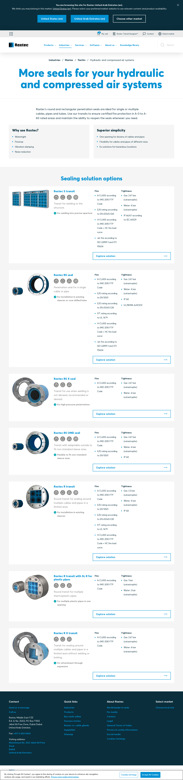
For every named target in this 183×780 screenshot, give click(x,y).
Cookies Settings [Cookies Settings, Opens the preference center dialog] (129, 775)
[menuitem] (50, 46)
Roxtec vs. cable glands (76, 725)
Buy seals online (72, 716)
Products (69, 712)
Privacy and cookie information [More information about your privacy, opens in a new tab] (65, 777)
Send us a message (19, 707)
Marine (69, 60)
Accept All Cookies (150, 775)
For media (112, 712)
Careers (111, 716)
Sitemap (68, 734)
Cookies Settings (116, 738)
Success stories (72, 720)
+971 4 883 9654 (22, 733)
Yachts (81, 60)
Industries (54, 60)
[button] (102, 34)
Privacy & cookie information (122, 729)
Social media (114, 734)
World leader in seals (118, 707)
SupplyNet (69, 729)
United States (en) (62, 8)
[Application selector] (11, 34)
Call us (12, 712)
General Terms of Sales (119, 725)
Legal (110, 720)
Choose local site (165, 707)
